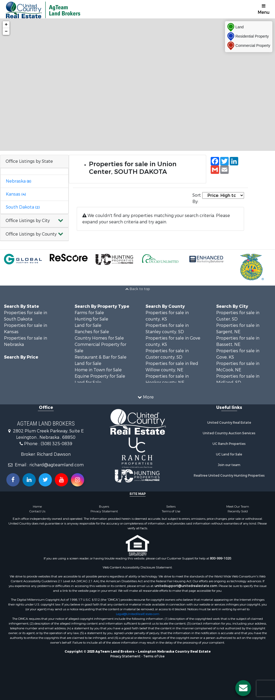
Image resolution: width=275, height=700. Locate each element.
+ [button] (6, 24)
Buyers (104, 506)
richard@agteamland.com (56, 465)
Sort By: (196, 198)
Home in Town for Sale (98, 370)
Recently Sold (238, 511)
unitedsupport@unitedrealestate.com (186, 586)
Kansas (16, 194)
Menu (263, 9)
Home (37, 506)
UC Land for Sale (229, 454)
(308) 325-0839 (56, 443)
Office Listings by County (31, 234)
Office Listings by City (28, 220)
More (146, 397)
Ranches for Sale (92, 332)
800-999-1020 (220, 558)
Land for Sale (88, 325)
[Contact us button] (243, 688)
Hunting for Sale (91, 319)
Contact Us (37, 511)
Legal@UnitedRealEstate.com (137, 614)
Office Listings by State (29, 161)
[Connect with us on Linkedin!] (29, 479)
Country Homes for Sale (99, 338)
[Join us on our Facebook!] (13, 479)
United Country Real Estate (229, 423)
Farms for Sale (89, 312)
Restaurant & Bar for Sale (101, 357)
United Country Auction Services (229, 433)
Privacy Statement (104, 511)
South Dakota (22, 207)
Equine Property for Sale (100, 376)
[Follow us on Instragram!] (77, 479)
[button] (34, 220)
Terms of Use (171, 511)
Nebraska (18, 181)
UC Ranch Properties (229, 444)
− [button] (6, 31)
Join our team (229, 465)
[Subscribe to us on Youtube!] (61, 479)
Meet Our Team (237, 506)
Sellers (170, 506)
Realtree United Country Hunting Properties (229, 475)
